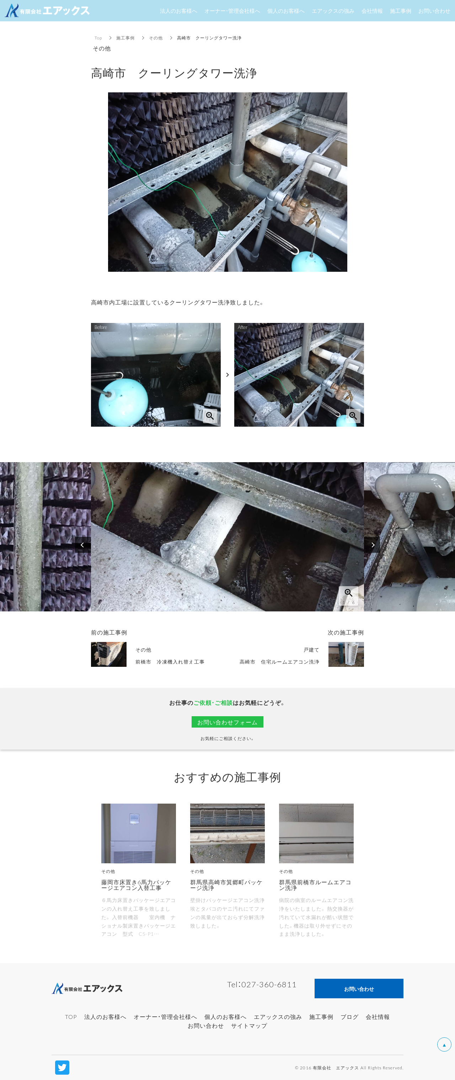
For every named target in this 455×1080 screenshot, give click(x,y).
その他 (156, 37)
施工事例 (125, 37)
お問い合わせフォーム (227, 722)
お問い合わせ (206, 1025)
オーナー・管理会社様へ (165, 1016)
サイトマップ (249, 1025)
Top (98, 37)
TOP (71, 1016)
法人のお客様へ (105, 1016)
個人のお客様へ (225, 1016)
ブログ (350, 1016)
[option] (227, 536)
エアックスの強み (278, 1016)
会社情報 (378, 1016)
